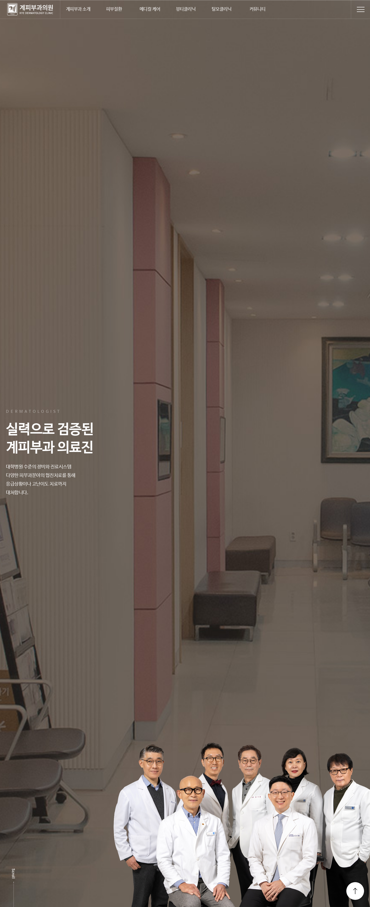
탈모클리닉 (222, 9)
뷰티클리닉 (186, 9)
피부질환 (114, 9)
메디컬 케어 (150, 9)
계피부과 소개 (78, 9)
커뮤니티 (257, 9)
